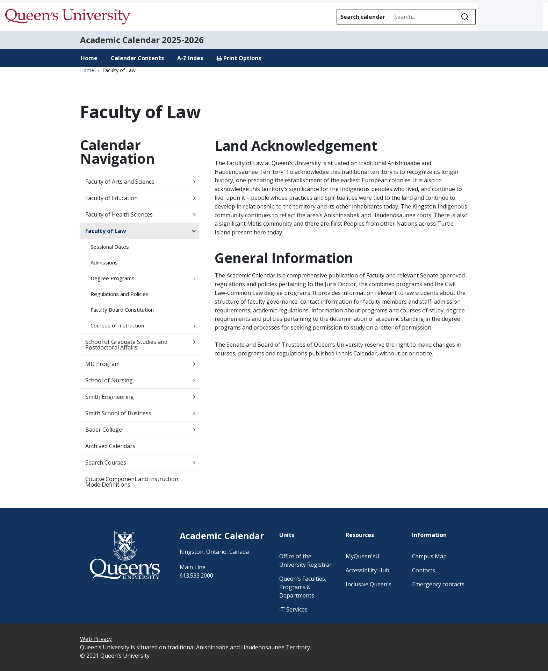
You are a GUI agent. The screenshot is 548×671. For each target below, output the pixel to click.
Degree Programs (113, 278)
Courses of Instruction (117, 325)
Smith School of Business (118, 413)
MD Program (102, 364)
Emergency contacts (438, 584)
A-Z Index (190, 58)
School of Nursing (109, 380)
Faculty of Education (111, 198)
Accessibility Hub (367, 570)
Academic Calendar (120, 40)
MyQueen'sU (363, 556)
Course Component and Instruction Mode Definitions (131, 481)
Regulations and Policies (120, 293)
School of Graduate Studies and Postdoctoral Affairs (126, 344)
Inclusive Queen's (368, 584)
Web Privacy (96, 639)
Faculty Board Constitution (122, 309)
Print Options (239, 58)
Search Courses (105, 462)
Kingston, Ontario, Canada (214, 552)
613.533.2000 (196, 575)
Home (89, 58)
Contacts (423, 570)
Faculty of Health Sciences (119, 214)
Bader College (103, 429)
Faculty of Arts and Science (119, 181)
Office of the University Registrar (305, 560)
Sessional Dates (110, 246)
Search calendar (362, 17)
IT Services (293, 609)
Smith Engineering (109, 397)
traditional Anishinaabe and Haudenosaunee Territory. (239, 647)
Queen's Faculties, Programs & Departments (302, 587)
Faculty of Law (105, 231)
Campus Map (429, 556)
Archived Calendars (110, 446)
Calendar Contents (137, 58)
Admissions (104, 262)
